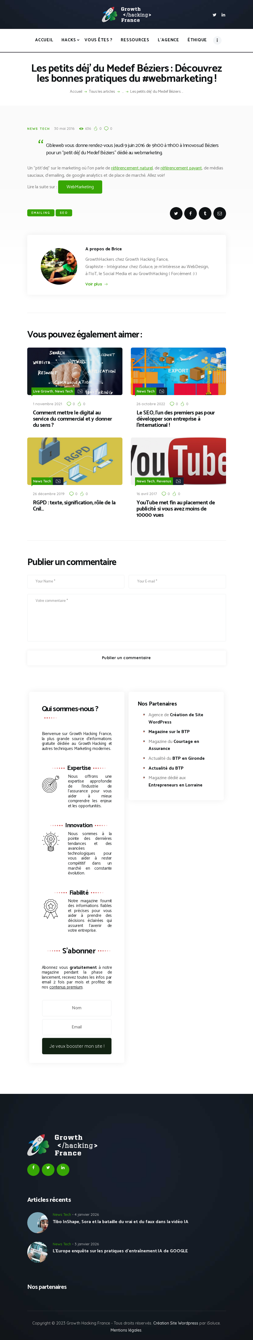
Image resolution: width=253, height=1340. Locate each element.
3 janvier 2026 (87, 1243)
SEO (64, 213)
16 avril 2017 (146, 492)
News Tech (38, 129)
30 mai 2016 (64, 128)
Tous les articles (102, 92)
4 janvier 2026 (87, 1213)
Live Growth (43, 391)
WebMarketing (80, 187)
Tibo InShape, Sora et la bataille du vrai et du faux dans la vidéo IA (120, 1220)
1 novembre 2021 (47, 403)
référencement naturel (132, 168)
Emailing (41, 213)
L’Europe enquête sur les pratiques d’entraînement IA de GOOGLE (120, 1250)
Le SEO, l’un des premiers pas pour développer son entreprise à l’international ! (175, 418)
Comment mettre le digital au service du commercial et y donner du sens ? (72, 418)
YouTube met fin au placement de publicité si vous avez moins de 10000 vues (175, 508)
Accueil (76, 91)
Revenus (164, 480)
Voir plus (93, 284)
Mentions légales (126, 1329)
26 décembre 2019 (49, 492)
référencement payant (181, 168)
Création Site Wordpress (175, 1322)
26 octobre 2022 (150, 403)
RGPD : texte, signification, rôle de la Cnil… (74, 505)
